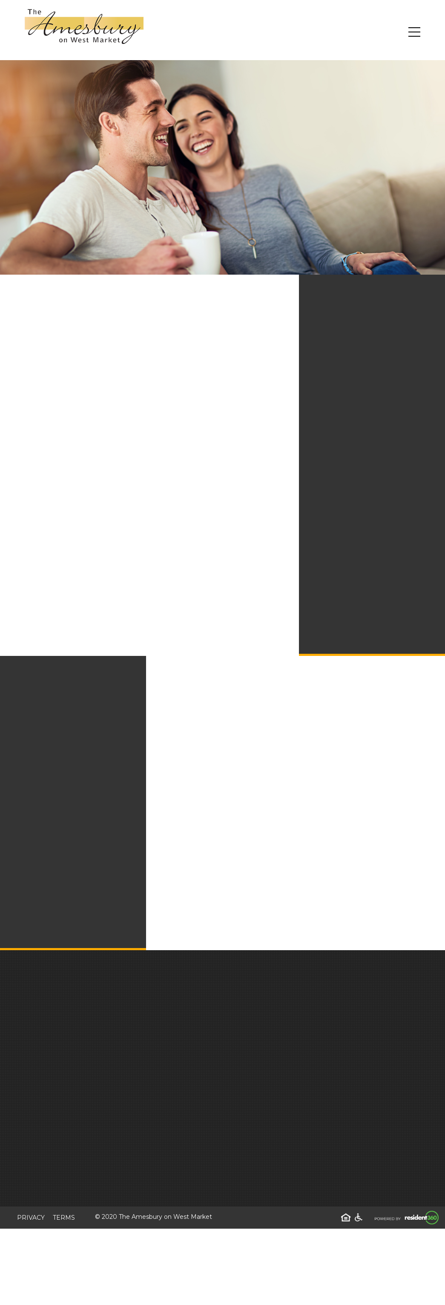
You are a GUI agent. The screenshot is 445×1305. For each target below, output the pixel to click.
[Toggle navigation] (414, 32)
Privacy (31, 1217)
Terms (64, 1217)
